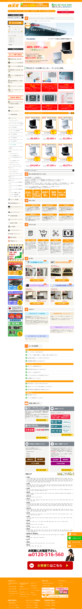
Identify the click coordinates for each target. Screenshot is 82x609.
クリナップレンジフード (14, 169)
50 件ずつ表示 (40, 113)
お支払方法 (19, 11)
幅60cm (11, 38)
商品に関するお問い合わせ (48, 574)
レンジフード (13, 118)
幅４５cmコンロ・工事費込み (32, 600)
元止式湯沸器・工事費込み (50, 593)
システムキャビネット (15, 230)
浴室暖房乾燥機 (13, 215)
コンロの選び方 (34, 578)
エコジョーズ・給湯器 (13, 595)
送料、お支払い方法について (24, 580)
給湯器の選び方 (34, 576)
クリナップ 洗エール (13, 171)
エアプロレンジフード (13, 162)
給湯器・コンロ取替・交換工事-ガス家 (32, 14)
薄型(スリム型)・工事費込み (50, 604)
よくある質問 (43, 11)
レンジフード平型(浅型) (14, 194)
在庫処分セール (13, 241)
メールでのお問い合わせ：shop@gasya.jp (48, 581)
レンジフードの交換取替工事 (16, 66)
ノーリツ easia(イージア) (14, 160)
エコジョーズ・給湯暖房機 (14, 600)
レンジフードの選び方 (35, 580)
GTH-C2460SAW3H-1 (41, 268)
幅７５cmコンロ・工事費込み (32, 595)
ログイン (61, 574)
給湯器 (11, 107)
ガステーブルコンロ (14, 212)
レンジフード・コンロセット (16, 86)
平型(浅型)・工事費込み (49, 606)
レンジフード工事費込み (49, 602)
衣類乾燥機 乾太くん (14, 203)
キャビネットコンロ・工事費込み (33, 602)
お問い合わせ (51, 11)
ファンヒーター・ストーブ (16, 219)
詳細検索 (10, 44)
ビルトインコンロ (14, 110)
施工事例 (34, 11)
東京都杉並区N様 (29, 280)
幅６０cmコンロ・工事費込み (32, 598)
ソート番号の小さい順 (31, 113)
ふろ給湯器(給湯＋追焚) (13, 607)
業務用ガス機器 (13, 223)
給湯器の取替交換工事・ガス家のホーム (24, 575)
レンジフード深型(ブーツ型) (14, 196)
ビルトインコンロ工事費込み (32, 593)
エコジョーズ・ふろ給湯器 (14, 598)
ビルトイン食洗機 (14, 199)
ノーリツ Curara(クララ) (14, 155)
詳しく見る (36, 271)
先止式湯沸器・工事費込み (50, 595)
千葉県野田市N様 (29, 257)
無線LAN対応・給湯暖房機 (14, 602)
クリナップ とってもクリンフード (16, 173)
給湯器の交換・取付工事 (15, 59)
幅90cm (11, 41)
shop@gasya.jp (54, 442)
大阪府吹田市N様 (54, 280)
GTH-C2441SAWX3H (30, 268)
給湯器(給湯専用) (12, 605)
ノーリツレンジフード (13, 153)
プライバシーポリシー (24, 587)
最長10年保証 (13, 237)
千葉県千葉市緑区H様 (55, 257)
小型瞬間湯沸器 (13, 114)
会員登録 (61, 576)
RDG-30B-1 (53, 268)
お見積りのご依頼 (46, 576)
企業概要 (26, 11)
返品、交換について (24, 582)
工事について (11, 11)
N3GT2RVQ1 (65, 268)
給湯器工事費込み (12, 593)
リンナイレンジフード (13, 120)
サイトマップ (11, 586)
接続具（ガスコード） (15, 233)
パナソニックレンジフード (14, 164)
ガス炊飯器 (12, 226)
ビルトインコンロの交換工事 (16, 62)
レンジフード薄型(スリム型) (14, 192)
